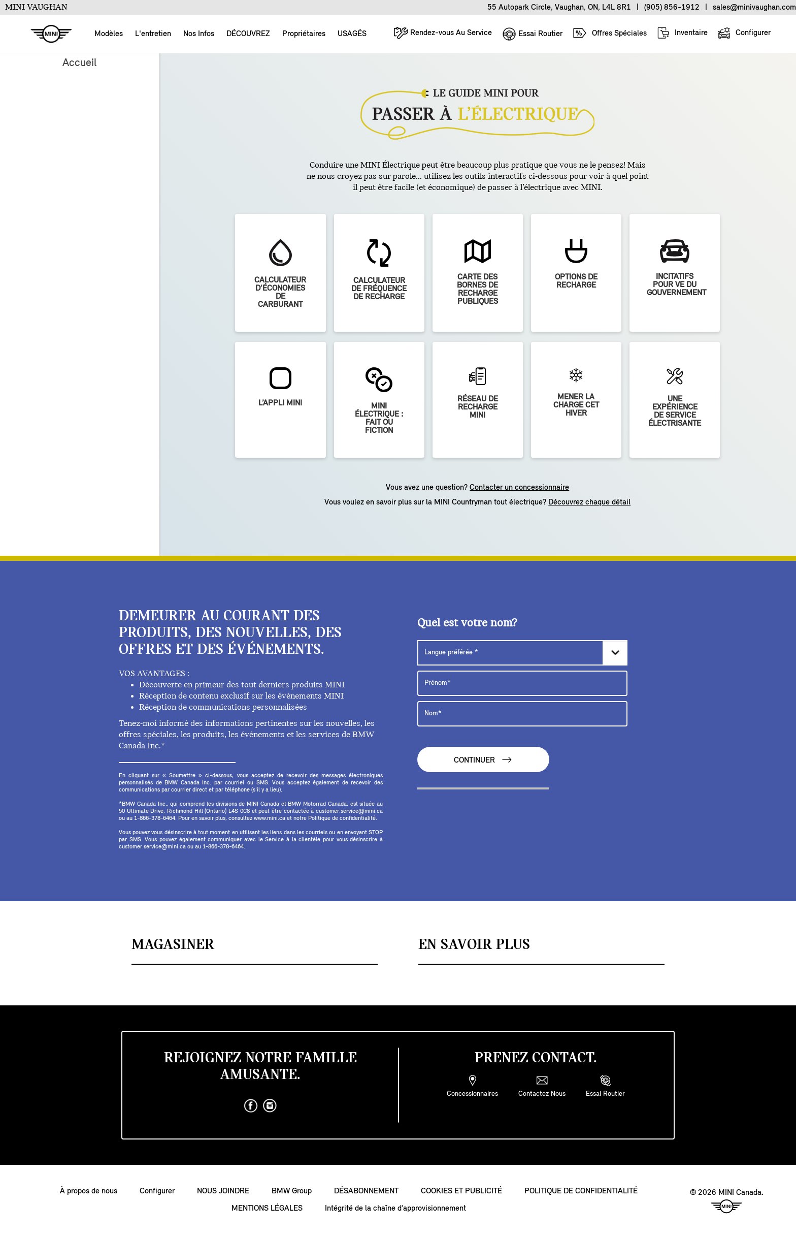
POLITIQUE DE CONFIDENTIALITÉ (581, 1191)
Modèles (108, 34)
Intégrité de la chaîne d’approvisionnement (395, 1209)
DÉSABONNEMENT (366, 1191)
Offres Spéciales (610, 33)
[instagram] (270, 1106)
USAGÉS (352, 34)
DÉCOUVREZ (248, 34)
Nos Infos (198, 34)
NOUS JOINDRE (223, 1191)
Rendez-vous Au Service (443, 33)
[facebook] (251, 1106)
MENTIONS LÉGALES (267, 1209)
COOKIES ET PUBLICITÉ (461, 1191)
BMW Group (292, 1191)
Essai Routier (532, 34)
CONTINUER (483, 760)
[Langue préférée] (522, 653)
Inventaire (682, 32)
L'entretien (153, 34)
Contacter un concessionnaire (519, 488)
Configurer (744, 32)
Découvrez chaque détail (589, 502)
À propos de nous (88, 1191)
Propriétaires (303, 34)
